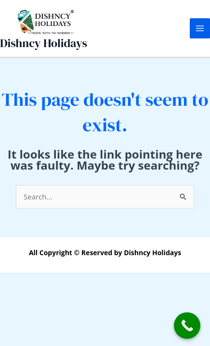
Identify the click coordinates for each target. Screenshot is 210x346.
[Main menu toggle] (200, 28)
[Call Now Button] (187, 325)
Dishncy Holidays (43, 43)
